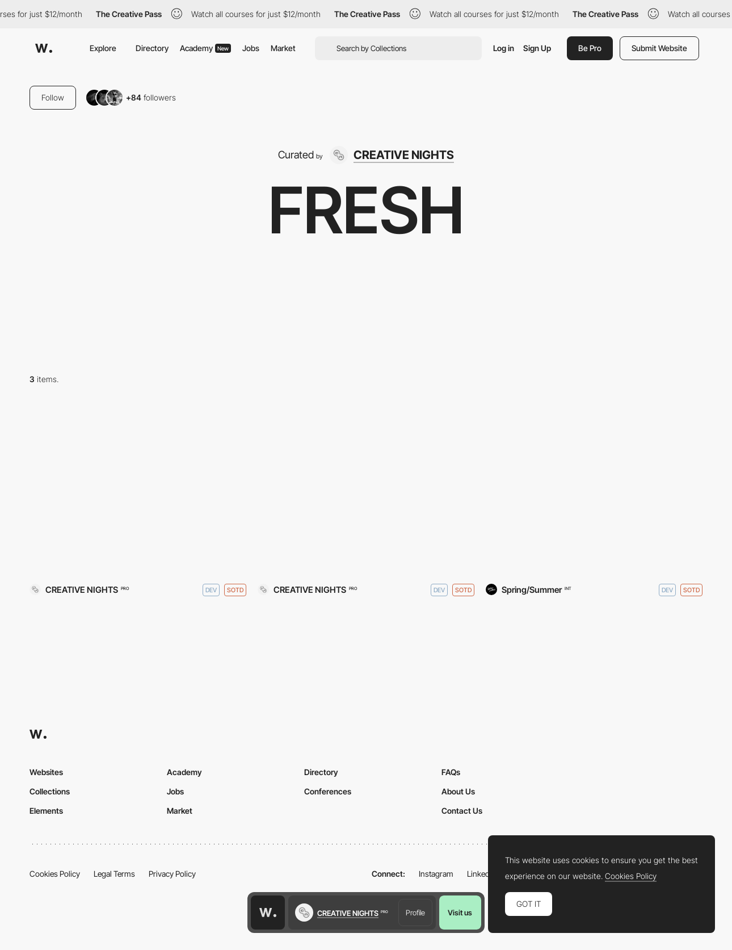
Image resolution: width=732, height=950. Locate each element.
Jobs (250, 48)
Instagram (436, 873)
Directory (152, 48)
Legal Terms (114, 873)
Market (283, 48)
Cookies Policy (55, 873)
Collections (50, 791)
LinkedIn (481, 873)
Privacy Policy (172, 873)
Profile (415, 912)
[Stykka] (594, 490)
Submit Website (659, 48)
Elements (46, 810)
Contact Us (461, 810)
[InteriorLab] (366, 490)
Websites (46, 772)
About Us (458, 791)
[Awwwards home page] (268, 912)
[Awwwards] (43, 48)
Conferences (327, 791)
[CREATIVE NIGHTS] (391, 155)
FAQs (450, 772)
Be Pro (589, 48)
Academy (205, 48)
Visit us (460, 912)
